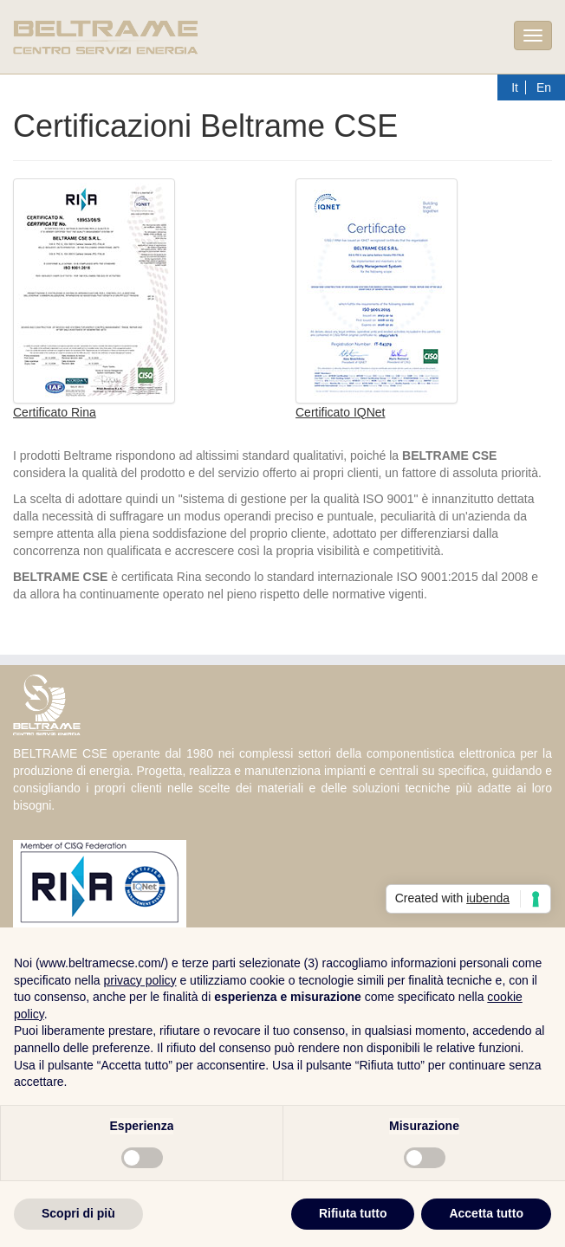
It (514, 87)
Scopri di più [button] (78, 1213)
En (543, 87)
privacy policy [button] (140, 980)
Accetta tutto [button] (486, 1213)
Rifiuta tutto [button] (353, 1213)
